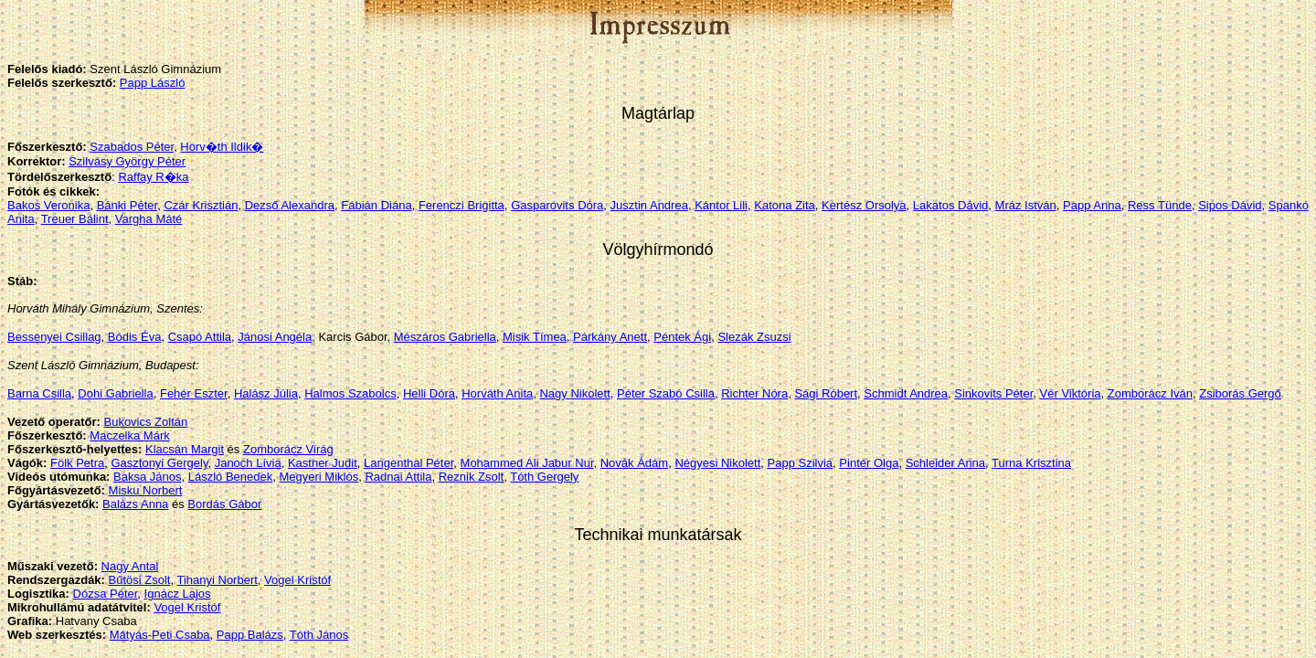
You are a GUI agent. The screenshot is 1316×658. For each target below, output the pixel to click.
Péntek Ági (682, 337)
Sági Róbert (825, 393)
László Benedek (230, 476)
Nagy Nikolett (574, 393)
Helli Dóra (429, 393)
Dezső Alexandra (289, 205)
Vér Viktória (1070, 393)
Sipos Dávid (1229, 205)
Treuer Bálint (75, 219)
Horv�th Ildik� (221, 147)
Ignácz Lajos (177, 593)
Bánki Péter (127, 205)
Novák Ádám (634, 463)
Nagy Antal (130, 566)
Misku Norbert (146, 490)
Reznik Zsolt (471, 476)
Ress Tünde (1160, 205)
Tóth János (319, 635)
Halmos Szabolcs (350, 393)
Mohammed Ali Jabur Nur (527, 463)
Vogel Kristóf (297, 580)
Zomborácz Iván (1150, 393)
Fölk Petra (77, 463)
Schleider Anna (945, 463)
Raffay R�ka (153, 177)
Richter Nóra (754, 393)
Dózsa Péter (105, 593)
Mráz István (1025, 205)
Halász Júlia (266, 393)
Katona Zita (784, 205)
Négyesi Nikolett (717, 463)
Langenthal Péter (408, 463)
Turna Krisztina (1031, 463)
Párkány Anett (610, 337)
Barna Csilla (39, 393)
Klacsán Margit (184, 449)
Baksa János (147, 476)
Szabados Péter (132, 147)
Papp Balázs (250, 635)
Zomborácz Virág (288, 449)
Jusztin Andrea (649, 205)
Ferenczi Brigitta (461, 205)
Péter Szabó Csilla (666, 393)
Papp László (153, 83)
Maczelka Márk (129, 435)
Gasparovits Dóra (557, 205)
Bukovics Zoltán (145, 422)
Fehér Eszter (194, 393)
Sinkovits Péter (993, 393)
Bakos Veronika (48, 205)
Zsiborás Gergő (1240, 393)
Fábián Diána (376, 205)
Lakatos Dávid (950, 205)
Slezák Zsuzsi (754, 337)
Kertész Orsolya (864, 205)
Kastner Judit (322, 463)
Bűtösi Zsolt (140, 580)
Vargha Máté (148, 219)
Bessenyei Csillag (54, 337)
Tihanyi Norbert (216, 580)
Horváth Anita (497, 393)
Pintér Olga (868, 463)
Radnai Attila (398, 476)
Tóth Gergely (544, 476)
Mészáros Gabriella (445, 337)
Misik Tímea (535, 337)
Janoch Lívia (248, 463)
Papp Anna (1092, 205)
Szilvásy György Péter (127, 161)
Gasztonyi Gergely (159, 463)
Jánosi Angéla (275, 337)
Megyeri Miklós (319, 476)
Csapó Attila (199, 337)
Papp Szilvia (800, 463)
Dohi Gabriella (115, 393)
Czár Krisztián (201, 205)
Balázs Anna (135, 504)
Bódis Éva (135, 337)
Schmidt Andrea (906, 393)
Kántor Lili (721, 205)
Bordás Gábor (224, 504)
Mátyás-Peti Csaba (160, 635)
